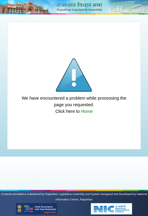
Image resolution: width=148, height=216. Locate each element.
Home (87, 111)
